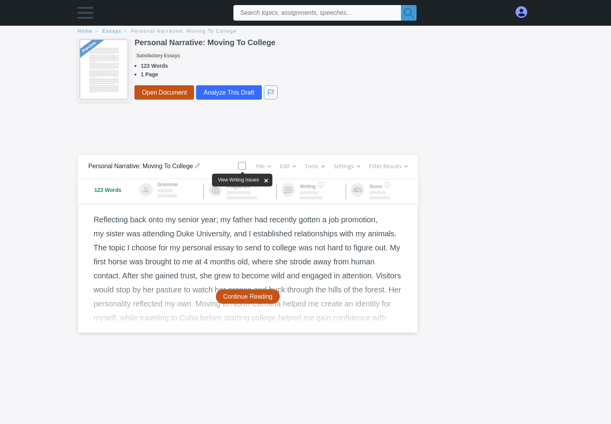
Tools (314, 166)
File (263, 166)
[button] (85, 14)
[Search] (409, 13)
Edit (287, 166)
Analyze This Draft (228, 92)
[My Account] (524, 12)
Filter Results (388, 166)
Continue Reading (248, 296)
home (85, 31)
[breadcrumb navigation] (305, 31)
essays (112, 31)
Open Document (164, 92)
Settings (347, 166)
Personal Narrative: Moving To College (184, 31)
